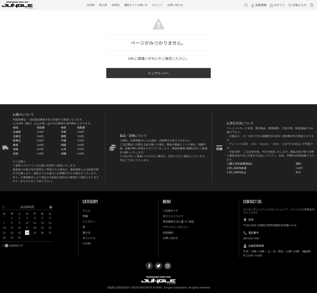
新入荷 (103, 5)
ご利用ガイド (170, 211)
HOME (91, 5)
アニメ (86, 211)
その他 (86, 243)
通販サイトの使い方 (136, 5)
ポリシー (157, 5)
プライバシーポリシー (176, 227)
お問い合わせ (175, 5)
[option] (27, 223)
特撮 (85, 216)
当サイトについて (173, 216)
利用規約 (168, 232)
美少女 (86, 232)
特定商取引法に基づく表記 (178, 221)
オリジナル (89, 238)
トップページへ (158, 73)
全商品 (116, 5)
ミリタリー (89, 221)
